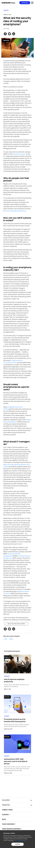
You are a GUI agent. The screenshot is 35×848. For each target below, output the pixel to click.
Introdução (25, 2)
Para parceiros (8, 824)
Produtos (6, 805)
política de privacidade (20, 840)
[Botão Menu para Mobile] (32, 3)
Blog (4, 819)
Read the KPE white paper (16, 623)
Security (6, 10)
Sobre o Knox (7, 810)
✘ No (11, 639)
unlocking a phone (19, 154)
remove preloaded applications (15, 211)
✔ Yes (5, 639)
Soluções (6, 800)
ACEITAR (17, 844)
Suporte (5, 815)
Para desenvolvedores (11, 829)
